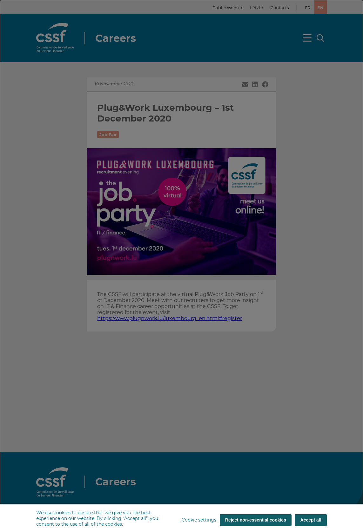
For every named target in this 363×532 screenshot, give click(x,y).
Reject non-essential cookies (255, 519)
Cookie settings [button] (199, 520)
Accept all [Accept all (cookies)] (310, 519)
